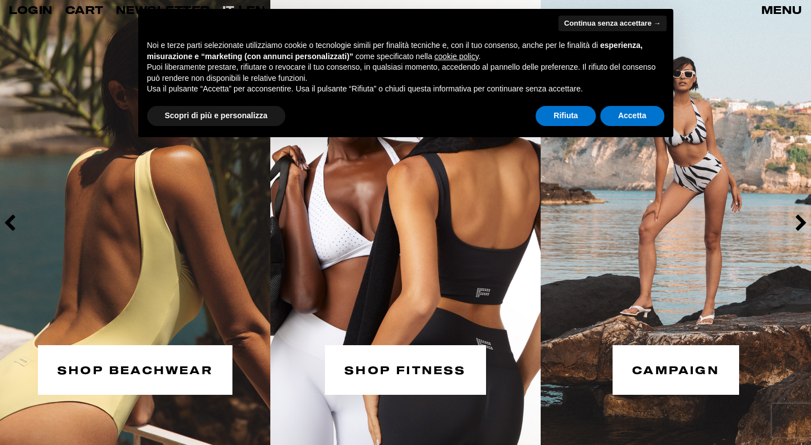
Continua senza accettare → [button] (612, 23)
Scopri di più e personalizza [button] (216, 115)
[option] (135, 222)
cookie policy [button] (456, 56)
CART (84, 9)
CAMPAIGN (676, 369)
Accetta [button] (632, 115)
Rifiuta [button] (565, 115)
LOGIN (31, 9)
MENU (781, 9)
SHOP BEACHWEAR (135, 369)
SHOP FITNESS (405, 369)
